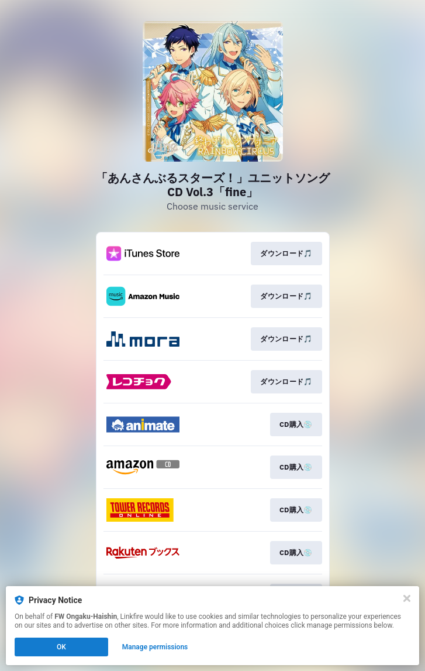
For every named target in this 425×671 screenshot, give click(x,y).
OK (61, 647)
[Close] (407, 598)
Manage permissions (155, 647)
